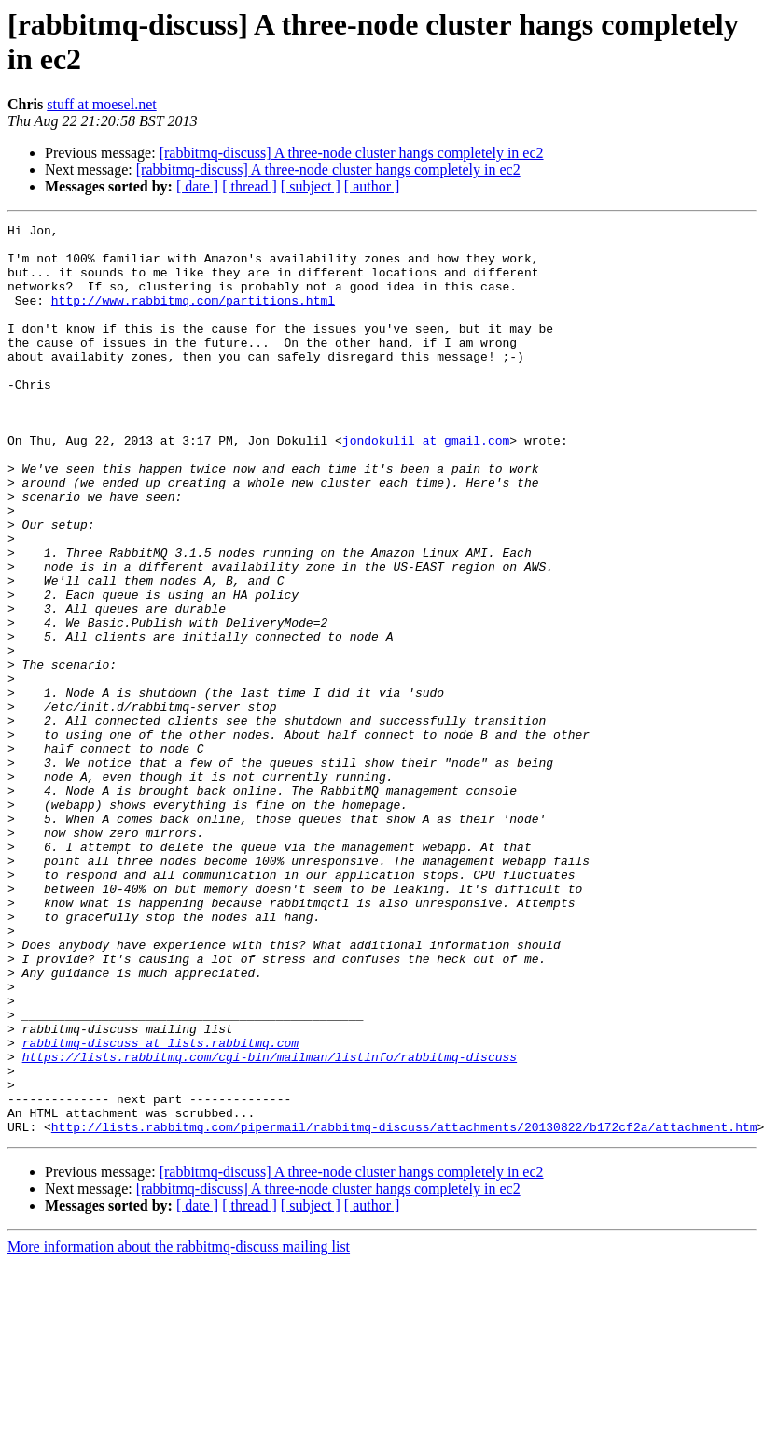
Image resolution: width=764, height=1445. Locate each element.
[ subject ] (310, 186)
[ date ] (197, 186)
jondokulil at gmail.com (425, 484)
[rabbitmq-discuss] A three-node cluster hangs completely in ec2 (352, 153)
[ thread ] (249, 186)
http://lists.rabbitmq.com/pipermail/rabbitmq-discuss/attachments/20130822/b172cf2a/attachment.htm (404, 1308)
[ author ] (372, 186)
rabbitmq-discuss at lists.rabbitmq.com (160, 1207)
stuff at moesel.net (101, 104)
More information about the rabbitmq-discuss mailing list (178, 1429)
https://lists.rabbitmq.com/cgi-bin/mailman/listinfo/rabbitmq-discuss (269, 1224)
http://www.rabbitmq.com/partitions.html (193, 316)
